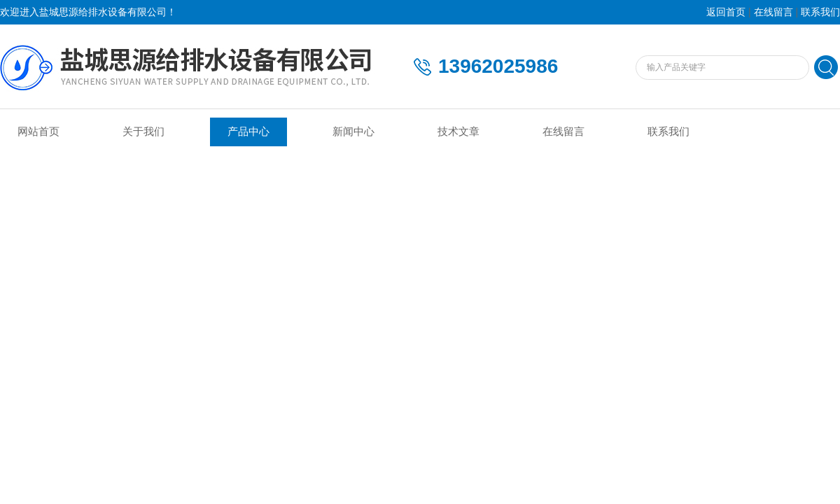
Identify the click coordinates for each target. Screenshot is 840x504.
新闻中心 (353, 131)
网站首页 (38, 131)
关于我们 (143, 131)
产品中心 (248, 131)
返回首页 (726, 12)
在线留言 (773, 12)
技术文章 (458, 131)
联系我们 (820, 12)
